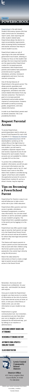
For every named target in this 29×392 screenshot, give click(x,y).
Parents (5, 18)
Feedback (18, 388)
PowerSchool (6, 29)
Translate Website (14, 391)
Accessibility (11, 388)
